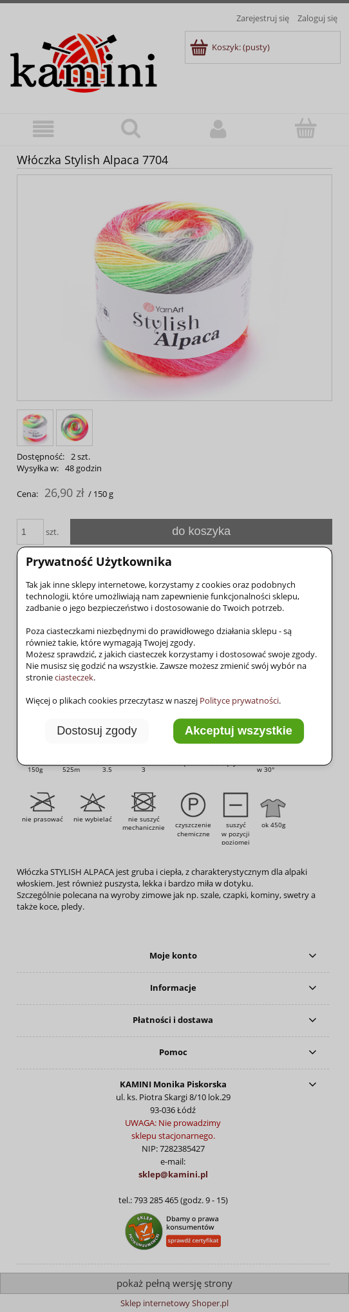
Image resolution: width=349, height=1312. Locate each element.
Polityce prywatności (239, 700)
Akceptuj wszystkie (238, 731)
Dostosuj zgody (97, 731)
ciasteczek (74, 677)
